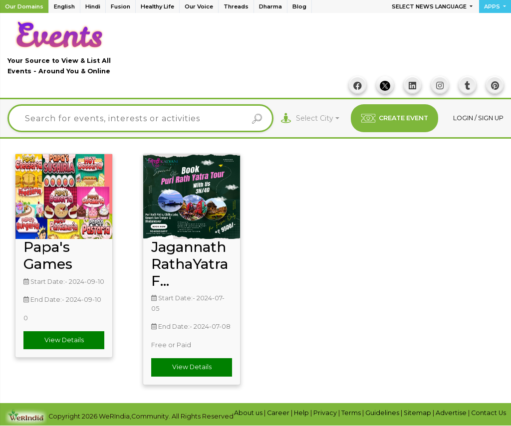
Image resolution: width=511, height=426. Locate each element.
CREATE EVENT (394, 118)
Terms (351, 413)
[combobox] (317, 118)
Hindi (92, 6)
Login (464, 118)
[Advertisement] (322, 50)
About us (249, 413)
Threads (236, 6)
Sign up (491, 118)
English (64, 6)
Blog (299, 6)
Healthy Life (157, 6)
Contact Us (488, 413)
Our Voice (199, 6)
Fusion (120, 6)
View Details (64, 340)
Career (279, 413)
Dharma (270, 6)
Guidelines (383, 413)
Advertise (452, 413)
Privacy (325, 413)
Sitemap (418, 413)
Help (302, 413)
